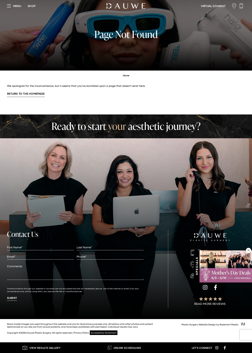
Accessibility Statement (104, 332)
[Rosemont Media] (242, 324)
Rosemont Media (229, 324)
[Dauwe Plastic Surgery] (210, 237)
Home (126, 75)
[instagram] (205, 287)
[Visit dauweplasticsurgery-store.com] (31, 6)
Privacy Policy (81, 332)
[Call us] (242, 5)
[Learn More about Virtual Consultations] (213, 6)
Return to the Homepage (26, 93)
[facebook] (215, 287)
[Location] (235, 6)
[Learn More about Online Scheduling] (124, 347)
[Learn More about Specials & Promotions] (226, 266)
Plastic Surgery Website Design (198, 324)
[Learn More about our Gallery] (41, 347)
